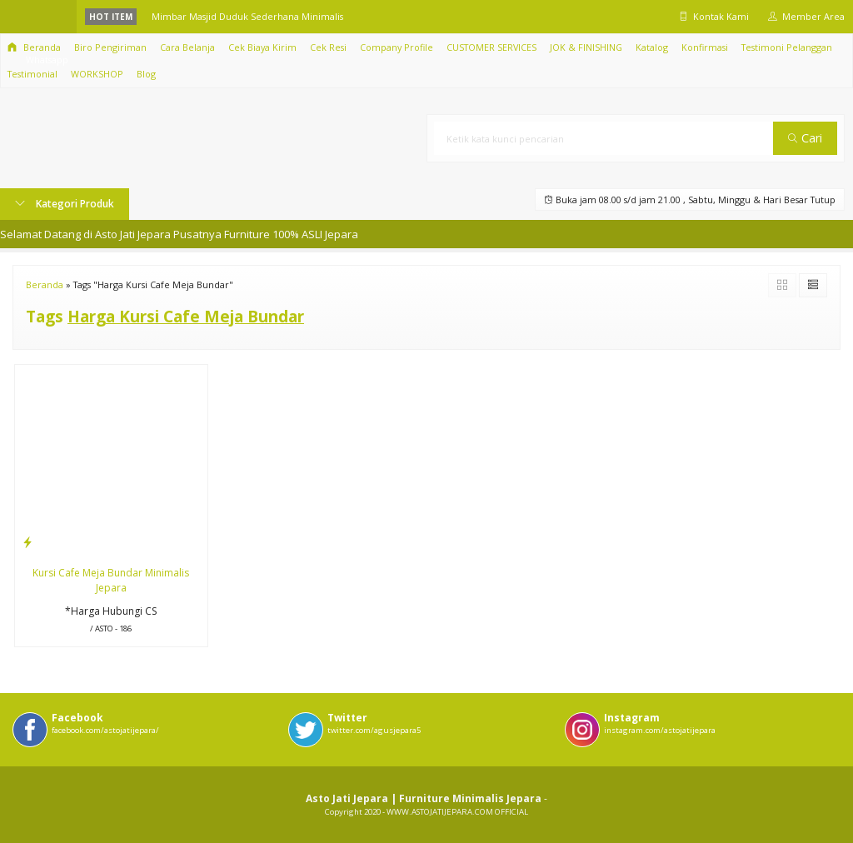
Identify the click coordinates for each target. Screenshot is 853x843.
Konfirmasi (704, 47)
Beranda (34, 47)
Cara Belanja (187, 47)
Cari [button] (805, 138)
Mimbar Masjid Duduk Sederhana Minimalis (247, 16)
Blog (146, 73)
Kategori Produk (64, 204)
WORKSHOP (97, 73)
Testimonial (32, 73)
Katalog (652, 47)
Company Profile (396, 47)
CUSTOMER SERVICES (491, 47)
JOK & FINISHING (586, 47)
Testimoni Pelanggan (786, 47)
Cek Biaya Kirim (262, 47)
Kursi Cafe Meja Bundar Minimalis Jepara (110, 580)
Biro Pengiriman (110, 47)
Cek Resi (328, 47)
